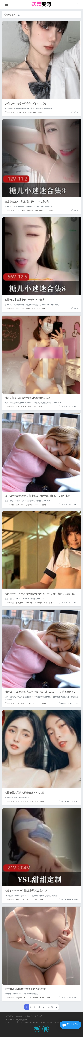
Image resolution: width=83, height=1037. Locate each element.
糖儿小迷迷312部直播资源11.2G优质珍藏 (27, 201)
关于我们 (9, 1016)
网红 (35, 406)
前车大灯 (52, 603)
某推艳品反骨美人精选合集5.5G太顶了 (25, 792)
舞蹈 (35, 112)
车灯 (46, 210)
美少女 (29, 504)
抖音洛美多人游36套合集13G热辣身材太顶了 (29, 397)
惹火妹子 (19, 603)
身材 (40, 112)
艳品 (17, 801)
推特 (24, 112)
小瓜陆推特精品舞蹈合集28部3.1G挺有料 (27, 103)
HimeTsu (28, 997)
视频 (38, 308)
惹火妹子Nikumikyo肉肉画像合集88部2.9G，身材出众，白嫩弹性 (40, 593)
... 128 (50, 1007)
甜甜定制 (24, 899)
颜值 (37, 801)
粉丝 (36, 899)
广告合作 (29, 1016)
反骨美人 (24, 801)
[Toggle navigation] (6, 4)
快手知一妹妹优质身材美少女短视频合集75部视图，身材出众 (37, 495)
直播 (33, 308)
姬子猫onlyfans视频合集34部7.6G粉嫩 (25, 988)
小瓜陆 (18, 112)
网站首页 (10, 14)
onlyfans (19, 997)
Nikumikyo (29, 603)
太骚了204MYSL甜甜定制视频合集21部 (26, 890)
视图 (44, 504)
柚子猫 (43, 997)
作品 (31, 899)
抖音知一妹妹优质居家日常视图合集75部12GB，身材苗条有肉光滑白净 (43, 691)
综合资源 (9, 112)
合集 (30, 112)
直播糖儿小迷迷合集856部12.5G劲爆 (24, 299)
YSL (17, 899)
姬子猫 (35, 997)
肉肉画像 (38, 603)
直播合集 (30, 210)
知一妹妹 (36, 504)
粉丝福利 (39, 210)
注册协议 (38, 1016)
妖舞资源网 (23, 1020)
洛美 (17, 406)
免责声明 (19, 1016)
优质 (17, 504)
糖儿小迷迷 (20, 210)
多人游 (23, 406)
